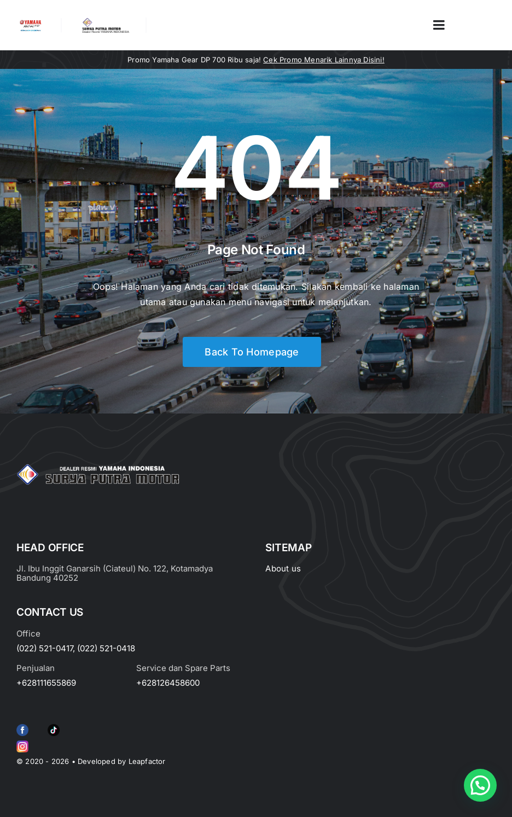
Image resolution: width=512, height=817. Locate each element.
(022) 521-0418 (106, 648)
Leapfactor (147, 761)
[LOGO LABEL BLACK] (105, 21)
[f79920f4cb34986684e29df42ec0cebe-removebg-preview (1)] (22, 726)
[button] (480, 785)
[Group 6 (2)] (22, 742)
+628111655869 (46, 683)
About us (283, 568)
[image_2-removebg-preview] (30, 22)
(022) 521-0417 (44, 648)
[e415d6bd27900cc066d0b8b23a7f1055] (53, 726)
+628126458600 (168, 683)
